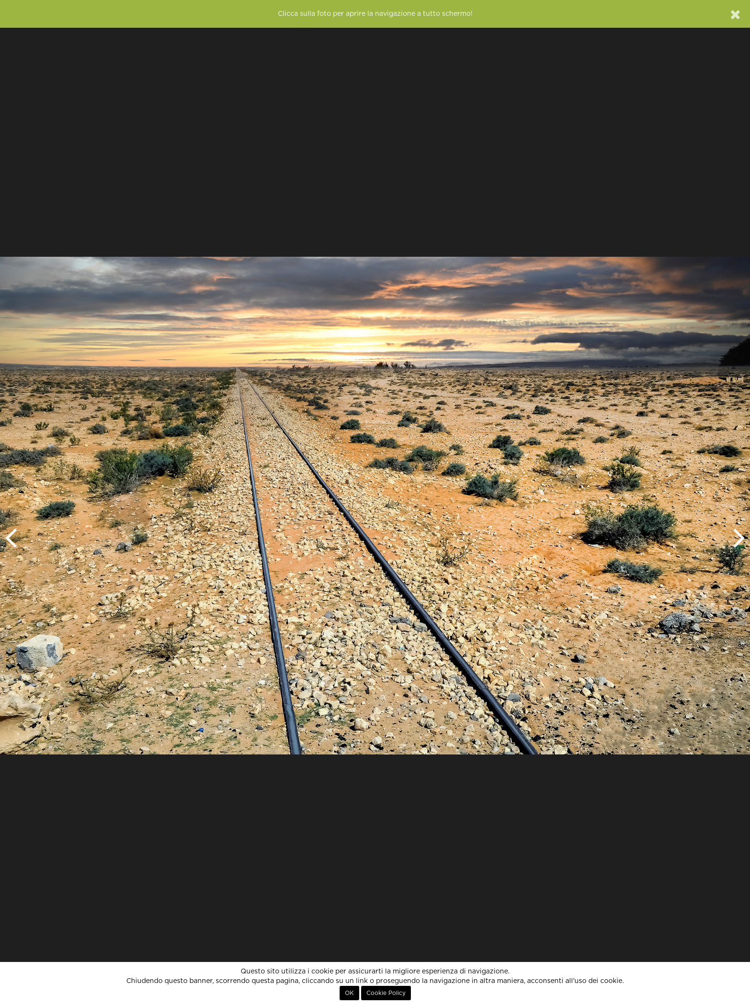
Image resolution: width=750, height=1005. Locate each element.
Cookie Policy (386, 993)
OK (349, 993)
